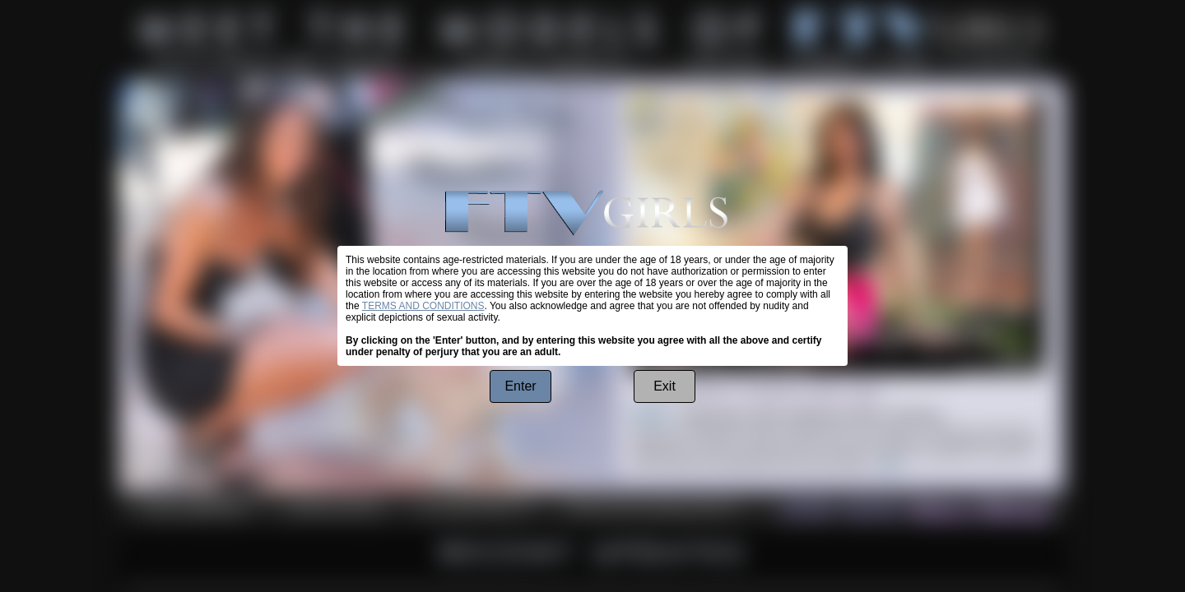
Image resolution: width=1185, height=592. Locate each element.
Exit (664, 386)
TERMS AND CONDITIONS (423, 306)
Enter (520, 386)
